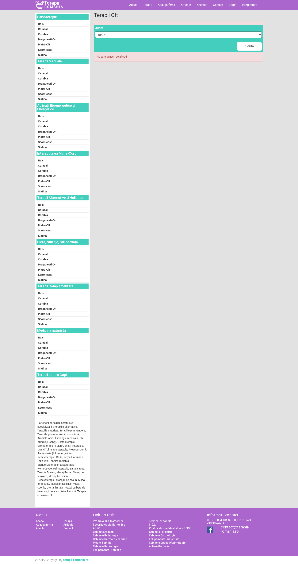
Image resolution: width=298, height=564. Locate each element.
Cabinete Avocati (103, 532)
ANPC (96, 528)
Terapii (147, 5)
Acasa (133, 5)
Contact (218, 5)
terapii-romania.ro (76, 560)
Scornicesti (45, 49)
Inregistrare (249, 5)
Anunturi (202, 5)
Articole (186, 5)
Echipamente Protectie (107, 550)
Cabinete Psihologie (105, 535)
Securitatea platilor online (109, 524)
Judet (99, 28)
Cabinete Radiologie (105, 546)
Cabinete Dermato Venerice (110, 539)
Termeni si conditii (160, 521)
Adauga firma (166, 5)
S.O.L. (152, 524)
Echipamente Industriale (164, 539)
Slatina (42, 54)
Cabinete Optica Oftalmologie (167, 542)
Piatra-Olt (44, 44)
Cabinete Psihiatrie (160, 532)
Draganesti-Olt (47, 39)
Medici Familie (102, 542)
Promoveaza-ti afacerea (108, 521)
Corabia (43, 34)
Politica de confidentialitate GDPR (170, 528)
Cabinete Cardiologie (162, 535)
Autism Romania (159, 546)
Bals (41, 23)
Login (232, 5)
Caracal (43, 29)
